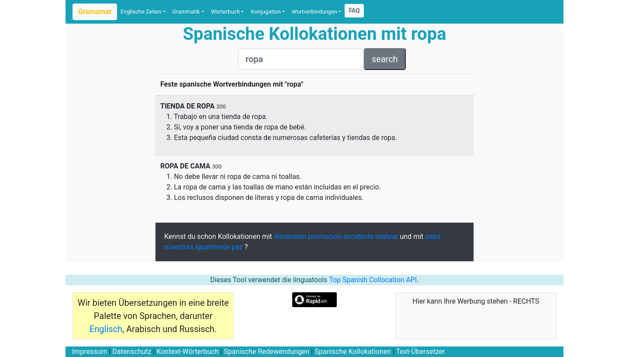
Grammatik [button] (186, 11)
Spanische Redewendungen (266, 351)
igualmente (212, 247)
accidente (358, 236)
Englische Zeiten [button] (141, 11)
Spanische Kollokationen (352, 351)
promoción (325, 236)
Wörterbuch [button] (225, 11)
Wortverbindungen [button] (314, 11)
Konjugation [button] (265, 11)
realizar (386, 236)
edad (432, 236)
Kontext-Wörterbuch (187, 351)
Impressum (89, 351)
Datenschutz (131, 351)
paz (237, 247)
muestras (179, 247)
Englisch (106, 329)
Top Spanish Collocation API (373, 280)
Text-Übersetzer (420, 351)
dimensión (290, 236)
